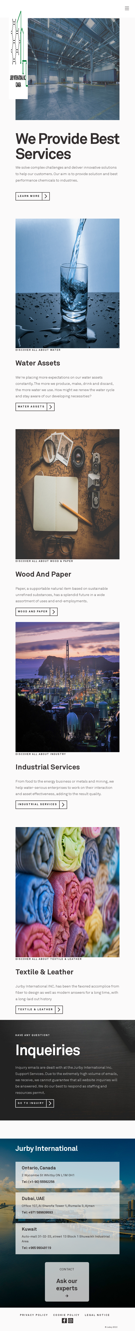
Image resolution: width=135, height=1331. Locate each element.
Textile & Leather (35, 1010)
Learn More (29, 196)
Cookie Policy (66, 1315)
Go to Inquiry (31, 1103)
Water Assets (31, 407)
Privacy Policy (34, 1315)
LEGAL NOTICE (97, 1315)
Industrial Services (37, 805)
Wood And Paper (33, 612)
